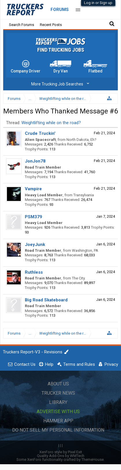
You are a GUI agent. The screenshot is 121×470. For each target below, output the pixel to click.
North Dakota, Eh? (81, 139)
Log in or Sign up (98, 3)
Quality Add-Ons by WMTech (60, 456)
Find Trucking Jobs (60, 50)
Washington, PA (85, 250)
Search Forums (21, 25)
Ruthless (34, 272)
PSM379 (33, 216)
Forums (60, 9)
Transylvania (83, 195)
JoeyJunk (35, 244)
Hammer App (58, 421)
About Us (58, 384)
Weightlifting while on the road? (51, 122)
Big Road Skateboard (46, 300)
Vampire (33, 188)
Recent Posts (51, 25)
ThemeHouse (92, 459)
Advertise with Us (58, 411)
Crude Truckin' (40, 133)
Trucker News (58, 393)
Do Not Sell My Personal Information (58, 430)
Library (58, 402)
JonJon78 (35, 161)
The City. (78, 278)
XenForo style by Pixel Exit (60, 452)
